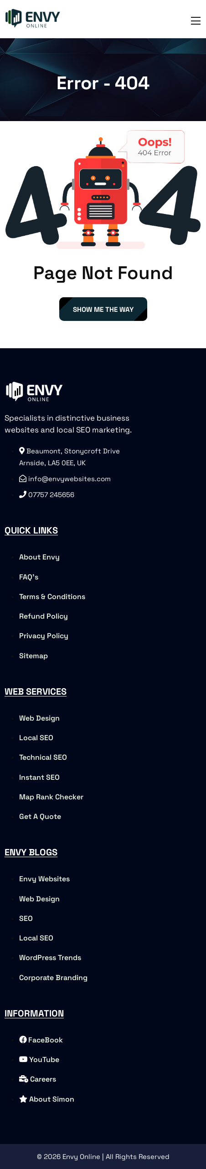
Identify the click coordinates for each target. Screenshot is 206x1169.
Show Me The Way (103, 309)
